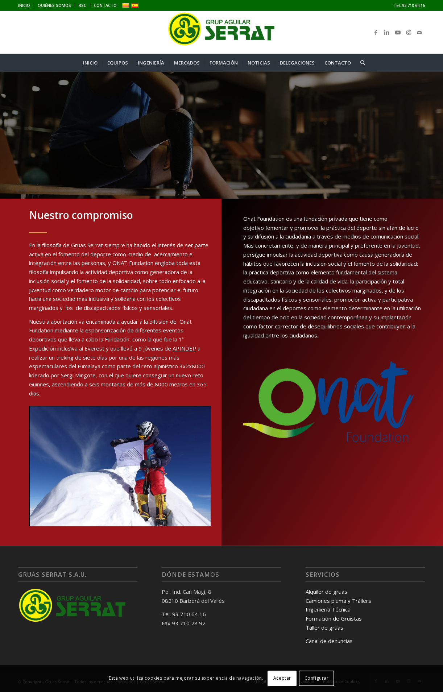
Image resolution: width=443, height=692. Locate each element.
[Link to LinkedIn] (386, 32)
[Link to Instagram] (408, 32)
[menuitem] (26, 5)
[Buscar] (360, 63)
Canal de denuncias (329, 641)
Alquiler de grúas (326, 591)
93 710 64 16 (413, 5)
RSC (82, 5)
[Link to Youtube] (397, 32)
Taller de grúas (324, 627)
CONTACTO (105, 5)
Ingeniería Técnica (328, 609)
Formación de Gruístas (334, 618)
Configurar (317, 678)
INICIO (24, 5)
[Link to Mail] (419, 32)
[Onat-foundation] (332, 405)
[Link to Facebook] (375, 32)
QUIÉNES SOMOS (54, 5)
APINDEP (184, 348)
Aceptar (282, 678)
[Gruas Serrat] (221, 32)
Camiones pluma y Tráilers (338, 600)
